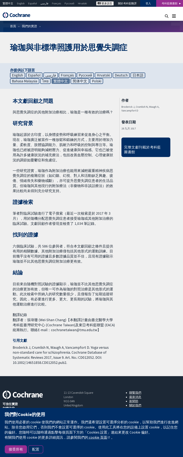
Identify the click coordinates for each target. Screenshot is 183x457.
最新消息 (135, 397)
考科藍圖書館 (170, 3)
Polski (96, 81)
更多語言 (105, 3)
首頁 (13, 26)
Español (32, 3)
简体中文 (80, 81)
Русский (69, 3)
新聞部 (133, 401)
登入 (148, 3)
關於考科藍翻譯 (127, 3)
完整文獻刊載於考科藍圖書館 (142, 149)
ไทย (45, 81)
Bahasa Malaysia (24, 81)
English (21, 3)
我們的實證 (29, 26)
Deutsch (121, 75)
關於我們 (135, 405)
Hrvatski (82, 3)
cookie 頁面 (97, 437)
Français (56, 3)
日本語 (138, 75)
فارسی (44, 3)
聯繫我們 (135, 392)
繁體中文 (8, 3)
